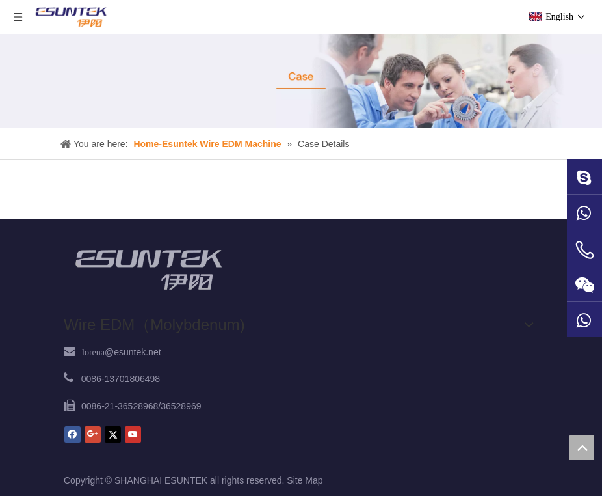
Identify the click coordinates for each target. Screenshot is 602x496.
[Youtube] (133, 434)
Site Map (304, 480)
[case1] (301, 81)
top (581, 447)
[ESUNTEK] (148, 269)
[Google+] (93, 434)
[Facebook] (72, 434)
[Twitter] (113, 434)
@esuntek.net (121, 352)
